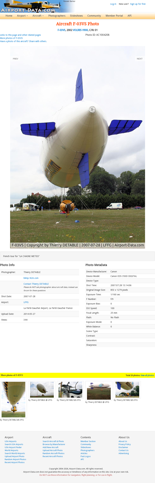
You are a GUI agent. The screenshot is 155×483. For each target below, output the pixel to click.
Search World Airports (15, 453)
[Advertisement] (39, 346)
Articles (84, 453)
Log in (113, 4)
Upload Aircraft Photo (53, 450)
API (129, 15)
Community (94, 15)
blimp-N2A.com (31, 278)
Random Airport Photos (15, 459)
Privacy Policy (125, 444)
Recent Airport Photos (15, 462)
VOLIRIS (77, 30)
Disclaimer (123, 447)
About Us (123, 441)
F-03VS (61, 30)
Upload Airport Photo (14, 456)
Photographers (56, 15)
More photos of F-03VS (11, 38)
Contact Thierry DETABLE (36, 284)
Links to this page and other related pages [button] (20, 35)
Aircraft (38, 15)
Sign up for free (138, 4)
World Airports (11, 450)
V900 (85, 30)
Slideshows (76, 15)
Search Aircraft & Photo (53, 441)
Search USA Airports (14, 444)
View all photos (147, 375)
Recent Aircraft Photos (53, 456)
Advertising (124, 453)
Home (9, 15)
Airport (22, 15)
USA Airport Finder (13, 447)
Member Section (88, 441)
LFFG (26, 302)
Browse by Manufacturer (54, 444)
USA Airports (10, 441)
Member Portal (114, 15)
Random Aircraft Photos (53, 453)
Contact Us (123, 450)
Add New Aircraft (50, 447)
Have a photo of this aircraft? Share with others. (23, 41)
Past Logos (86, 456)
